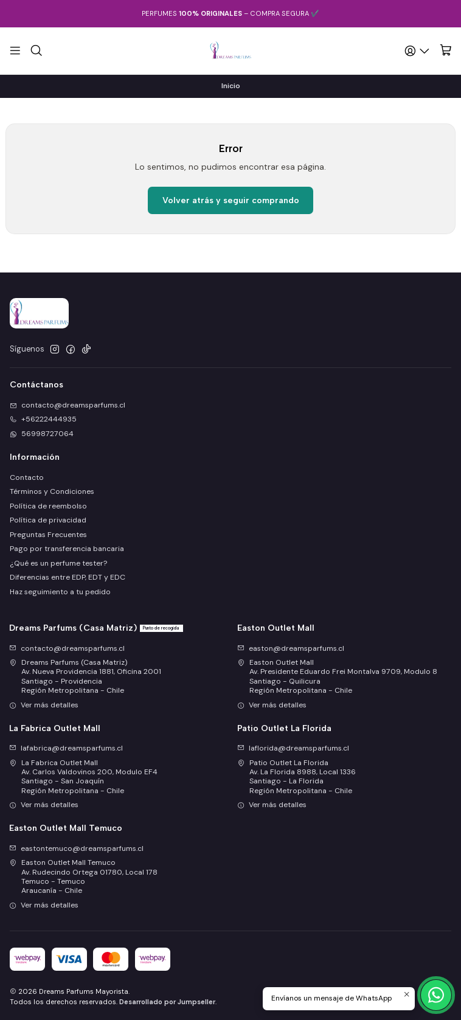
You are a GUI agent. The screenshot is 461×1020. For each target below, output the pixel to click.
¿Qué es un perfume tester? (58, 563)
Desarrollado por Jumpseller (167, 1001)
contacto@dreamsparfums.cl (67, 648)
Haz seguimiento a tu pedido (60, 592)
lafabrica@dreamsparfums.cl (66, 748)
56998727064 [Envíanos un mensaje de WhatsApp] (42, 434)
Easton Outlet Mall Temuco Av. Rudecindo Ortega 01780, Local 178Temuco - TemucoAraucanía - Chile (83, 876)
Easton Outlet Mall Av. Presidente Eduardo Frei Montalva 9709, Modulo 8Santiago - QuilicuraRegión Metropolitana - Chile (337, 676)
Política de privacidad (48, 520)
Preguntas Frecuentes (48, 534)
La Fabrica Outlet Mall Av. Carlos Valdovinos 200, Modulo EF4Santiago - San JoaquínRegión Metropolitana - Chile (83, 777)
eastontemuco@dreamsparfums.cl (76, 848)
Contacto (27, 477)
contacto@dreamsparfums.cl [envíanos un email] (67, 405)
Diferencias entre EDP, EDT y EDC (67, 577)
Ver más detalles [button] (43, 705)
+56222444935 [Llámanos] (43, 419)
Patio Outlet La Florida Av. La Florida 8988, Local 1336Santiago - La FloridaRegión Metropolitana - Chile (296, 777)
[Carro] (445, 51)
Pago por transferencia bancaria (67, 548)
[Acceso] (418, 50)
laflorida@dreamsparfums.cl (293, 748)
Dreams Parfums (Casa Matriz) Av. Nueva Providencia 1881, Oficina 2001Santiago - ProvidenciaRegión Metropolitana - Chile (85, 676)
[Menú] (15, 50)
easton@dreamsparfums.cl (290, 648)
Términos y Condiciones (52, 491)
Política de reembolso (48, 506)
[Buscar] (36, 50)
